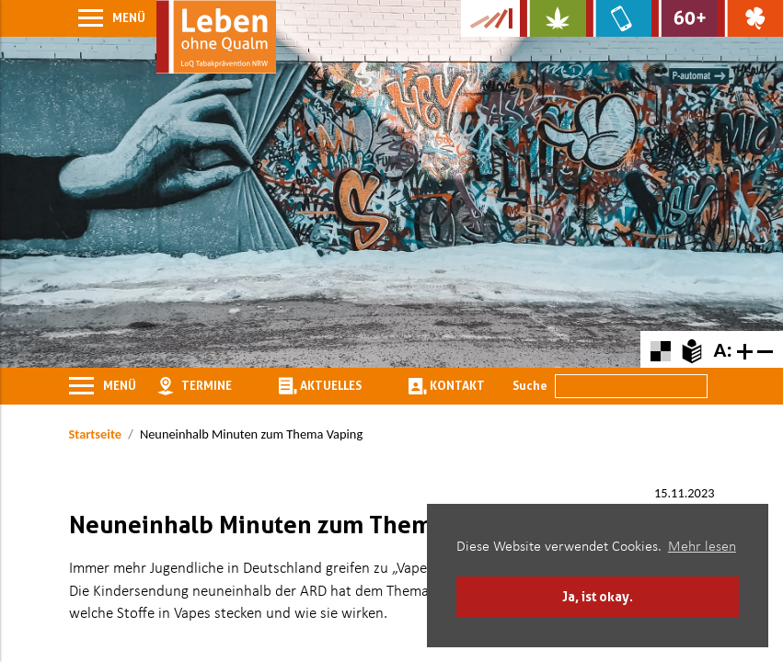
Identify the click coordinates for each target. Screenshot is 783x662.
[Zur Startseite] (216, 37)
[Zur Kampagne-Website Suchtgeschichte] (490, 18)
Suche (529, 385)
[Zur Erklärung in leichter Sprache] (691, 349)
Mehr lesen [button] (702, 547)
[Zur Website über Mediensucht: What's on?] (618, 18)
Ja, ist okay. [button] (597, 596)
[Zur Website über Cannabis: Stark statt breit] (552, 18)
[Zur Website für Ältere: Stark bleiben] (684, 18)
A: (722, 349)
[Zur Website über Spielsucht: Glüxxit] (750, 18)
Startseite (95, 434)
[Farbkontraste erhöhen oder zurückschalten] (660, 349)
